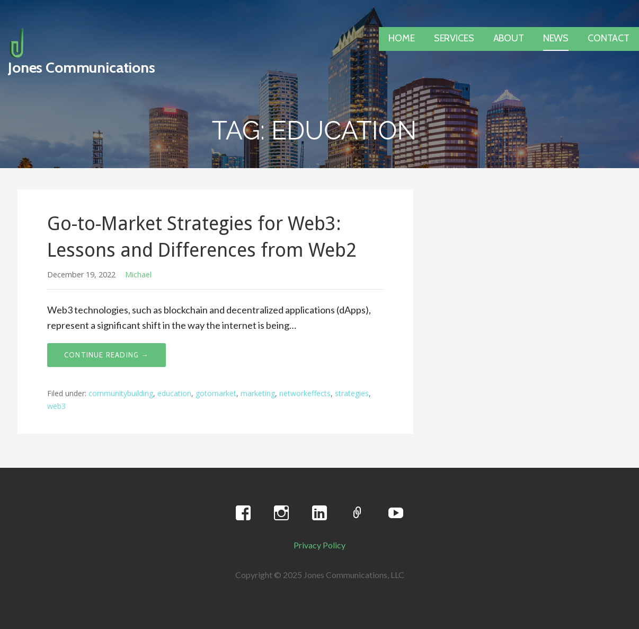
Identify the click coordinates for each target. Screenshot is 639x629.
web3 (56, 406)
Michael (138, 274)
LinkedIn (319, 513)
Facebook (243, 513)
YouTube (395, 513)
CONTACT (608, 38)
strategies (352, 393)
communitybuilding (120, 393)
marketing (258, 393)
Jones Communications (81, 67)
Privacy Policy (319, 545)
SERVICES (454, 38)
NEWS (556, 38)
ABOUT (508, 38)
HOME (401, 38)
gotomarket (216, 393)
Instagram (281, 513)
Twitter (357, 513)
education (174, 393)
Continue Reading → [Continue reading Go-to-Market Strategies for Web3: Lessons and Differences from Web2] (106, 355)
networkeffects (305, 393)
